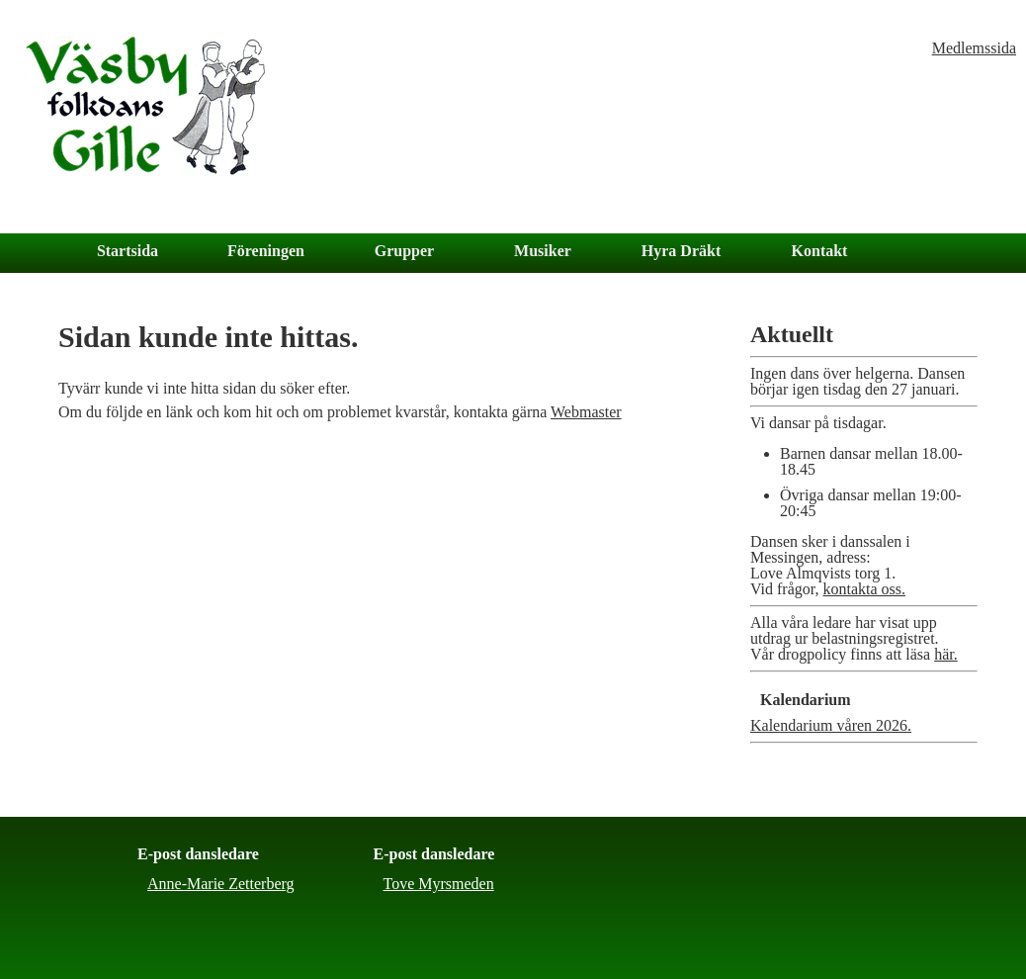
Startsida (127, 250)
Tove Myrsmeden (439, 883)
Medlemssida (974, 48)
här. (946, 654)
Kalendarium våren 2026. (830, 725)
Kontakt (820, 250)
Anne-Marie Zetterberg (221, 883)
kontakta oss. (863, 588)
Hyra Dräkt (681, 250)
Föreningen (265, 250)
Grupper (404, 250)
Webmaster (586, 411)
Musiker (542, 250)
